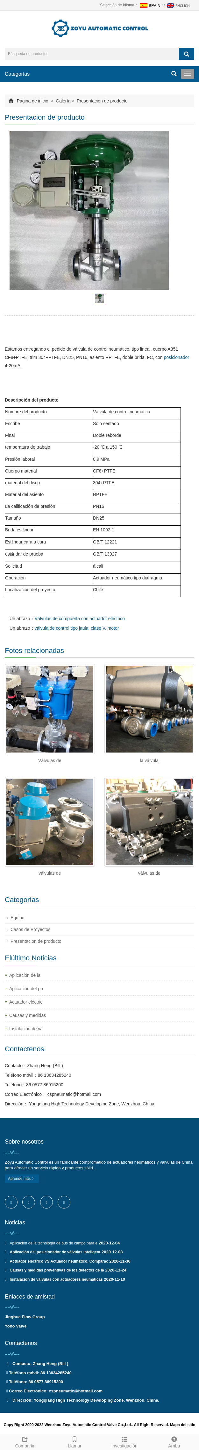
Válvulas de (49, 760)
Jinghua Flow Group (25, 1316)
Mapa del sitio (182, 1425)
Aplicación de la (24, 975)
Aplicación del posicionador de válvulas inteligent (55, 1252)
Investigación (124, 1441)
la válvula (149, 760)
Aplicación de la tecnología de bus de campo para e (54, 1243)
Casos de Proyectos (30, 929)
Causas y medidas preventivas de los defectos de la (57, 1270)
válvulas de (50, 873)
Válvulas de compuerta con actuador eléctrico (80, 618)
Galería (63, 100)
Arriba (174, 1441)
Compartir (25, 1441)
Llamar (74, 1441)
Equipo (18, 917)
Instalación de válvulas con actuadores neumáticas (56, 1279)
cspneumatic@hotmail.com (73, 1094)
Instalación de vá (26, 1028)
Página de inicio (32, 100)
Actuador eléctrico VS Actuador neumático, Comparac (59, 1261)
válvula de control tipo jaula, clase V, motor (77, 628)
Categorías (17, 74)
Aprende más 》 (22, 1178)
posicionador (176, 357)
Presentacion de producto (101, 100)
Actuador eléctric (25, 1002)
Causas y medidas (27, 1015)
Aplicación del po (26, 988)
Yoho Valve (15, 1326)
